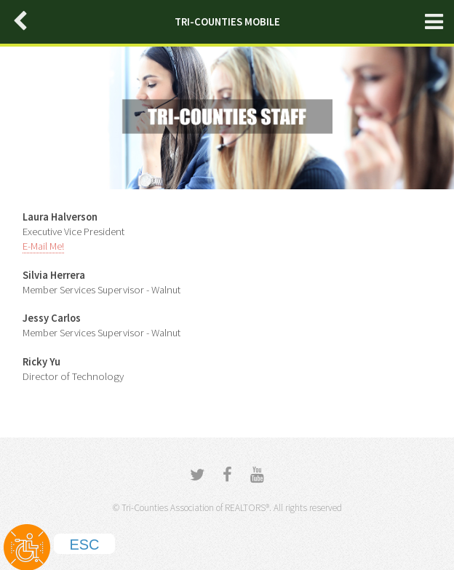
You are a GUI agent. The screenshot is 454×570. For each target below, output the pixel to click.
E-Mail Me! (43, 246)
